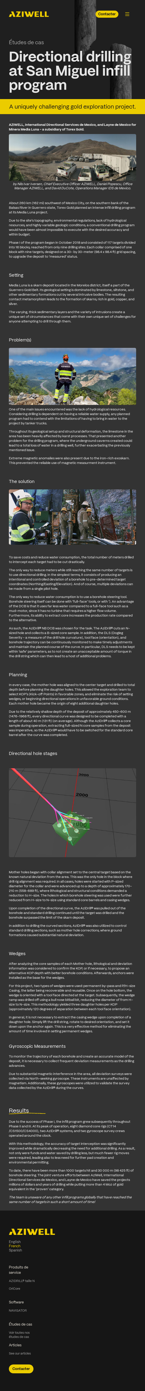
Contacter (107, 14)
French (14, 1246)
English (15, 1242)
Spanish (15, 1250)
